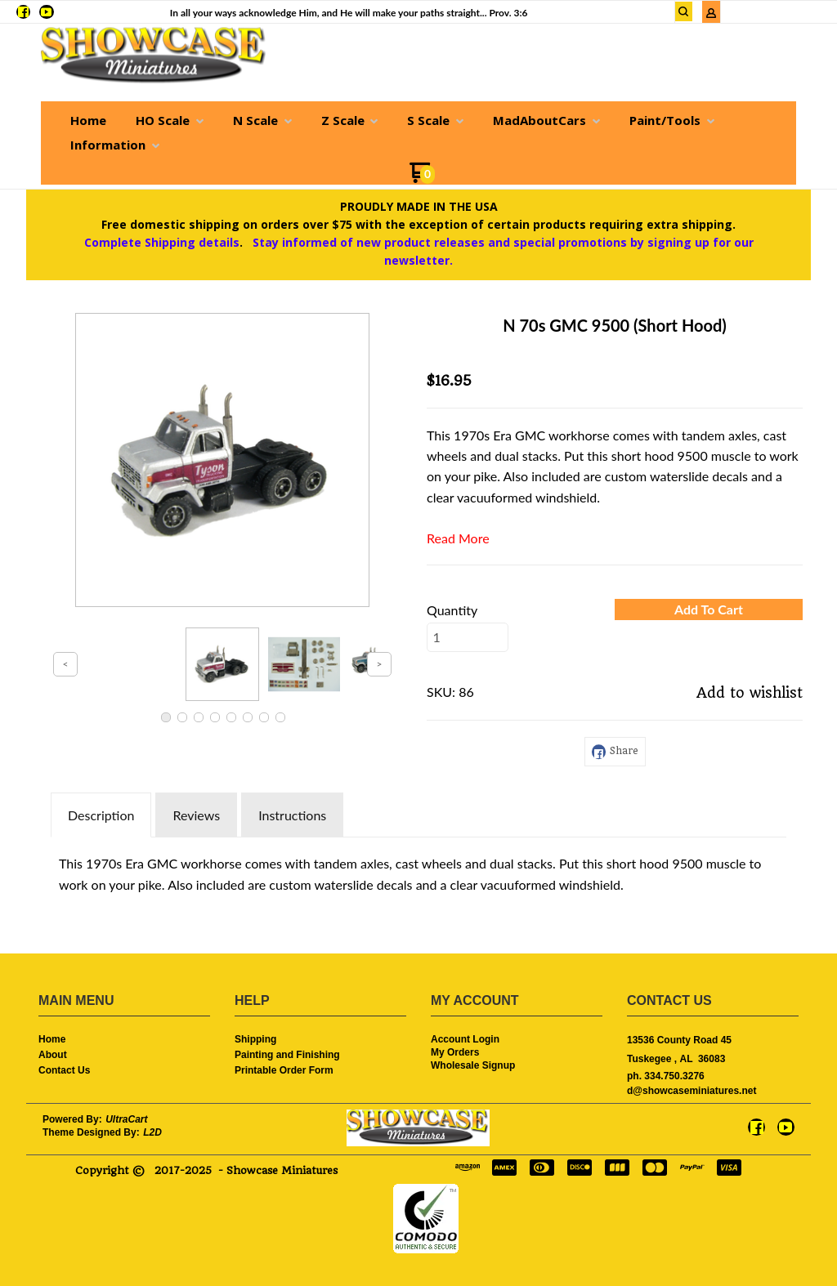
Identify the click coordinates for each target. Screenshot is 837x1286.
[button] (709, 609)
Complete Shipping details (161, 242)
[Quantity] (467, 637)
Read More (458, 538)
